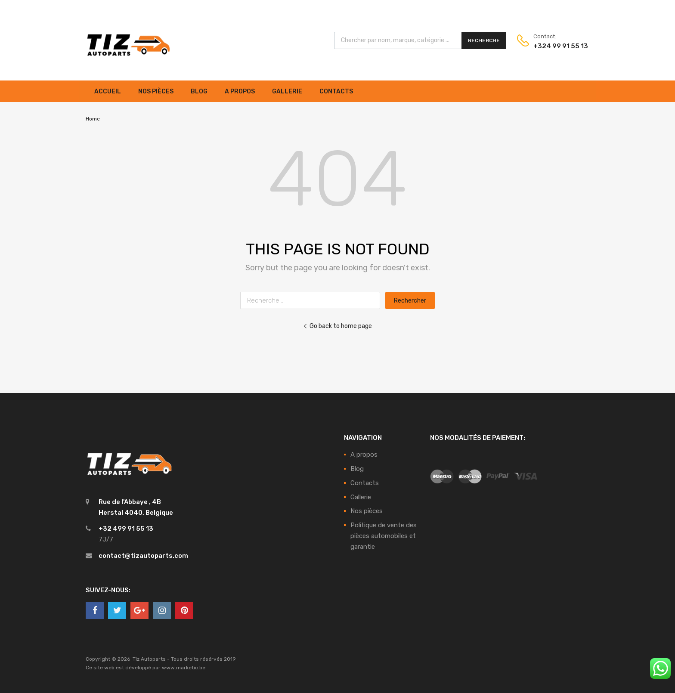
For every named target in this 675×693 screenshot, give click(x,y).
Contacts (336, 91)
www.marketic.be (183, 668)
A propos (240, 91)
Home (93, 119)
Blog (199, 91)
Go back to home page (337, 325)
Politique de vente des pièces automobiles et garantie (383, 536)
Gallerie (287, 91)
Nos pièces (155, 91)
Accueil (107, 91)
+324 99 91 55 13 (554, 46)
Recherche (484, 40)
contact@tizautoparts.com (143, 556)
